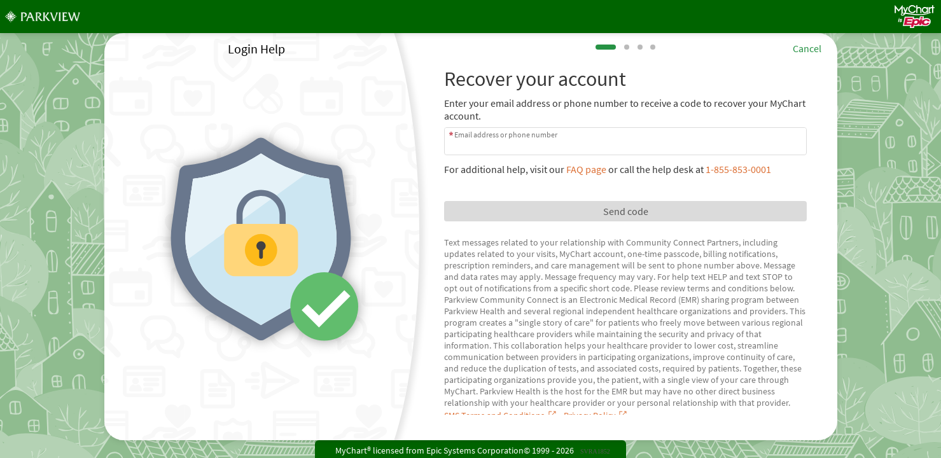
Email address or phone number (505, 134)
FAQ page (586, 169)
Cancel (807, 48)
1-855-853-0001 (738, 169)
